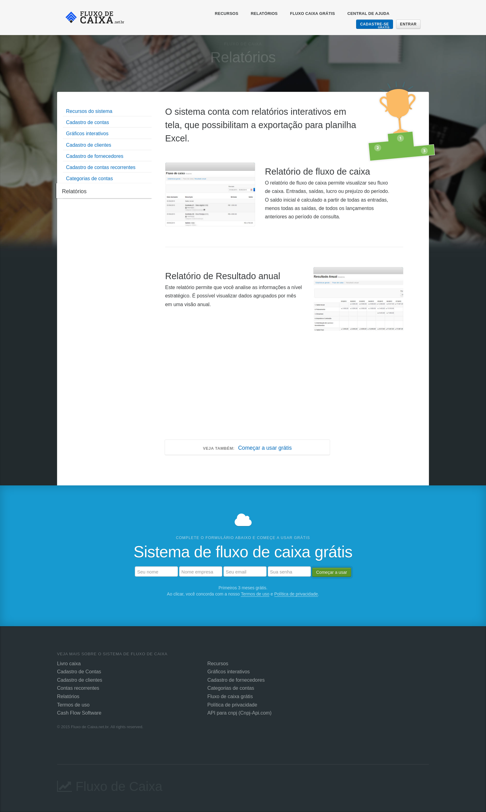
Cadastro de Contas (79, 671)
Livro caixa (69, 663)
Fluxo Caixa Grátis (312, 13)
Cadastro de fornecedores (236, 680)
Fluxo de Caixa (109, 784)
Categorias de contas (230, 688)
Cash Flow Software (79, 713)
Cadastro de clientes (79, 680)
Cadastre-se (375, 25)
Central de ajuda (368, 13)
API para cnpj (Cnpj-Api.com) (239, 713)
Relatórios (264, 13)
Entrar (408, 24)
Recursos (226, 13)
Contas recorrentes (78, 688)
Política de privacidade (296, 593)
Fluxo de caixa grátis (230, 696)
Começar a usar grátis (247, 448)
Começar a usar (331, 572)
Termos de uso (255, 593)
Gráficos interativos (228, 671)
